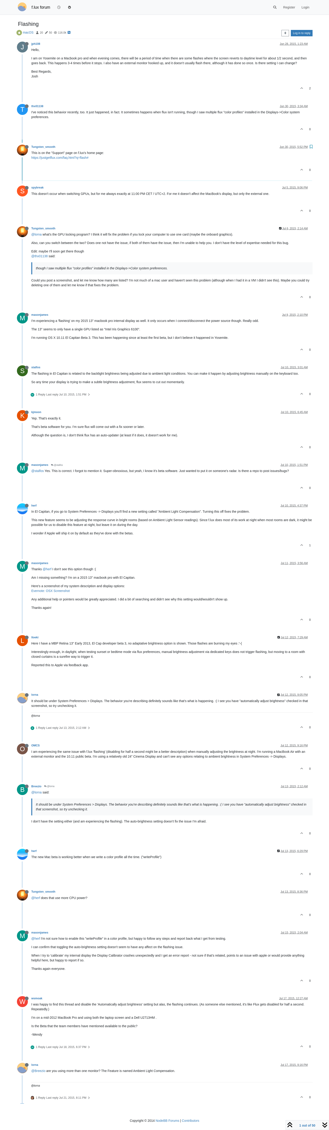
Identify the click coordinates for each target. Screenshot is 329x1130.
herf (34, 505)
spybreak (37, 187)
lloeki (34, 637)
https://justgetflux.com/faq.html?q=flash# (59, 157)
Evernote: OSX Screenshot (50, 591)
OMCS (35, 745)
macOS (28, 32)
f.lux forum (41, 7)
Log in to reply (301, 33)
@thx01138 (39, 256)
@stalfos (57, 465)
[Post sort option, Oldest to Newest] (285, 33)
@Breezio (38, 1071)
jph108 (35, 43)
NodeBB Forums (167, 1120)
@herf (47, 569)
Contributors (190, 1120)
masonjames (39, 314)
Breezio (36, 786)
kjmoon (36, 412)
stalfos (35, 367)
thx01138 (37, 106)
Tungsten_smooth (43, 147)
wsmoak (36, 998)
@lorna (36, 234)
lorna (34, 694)
